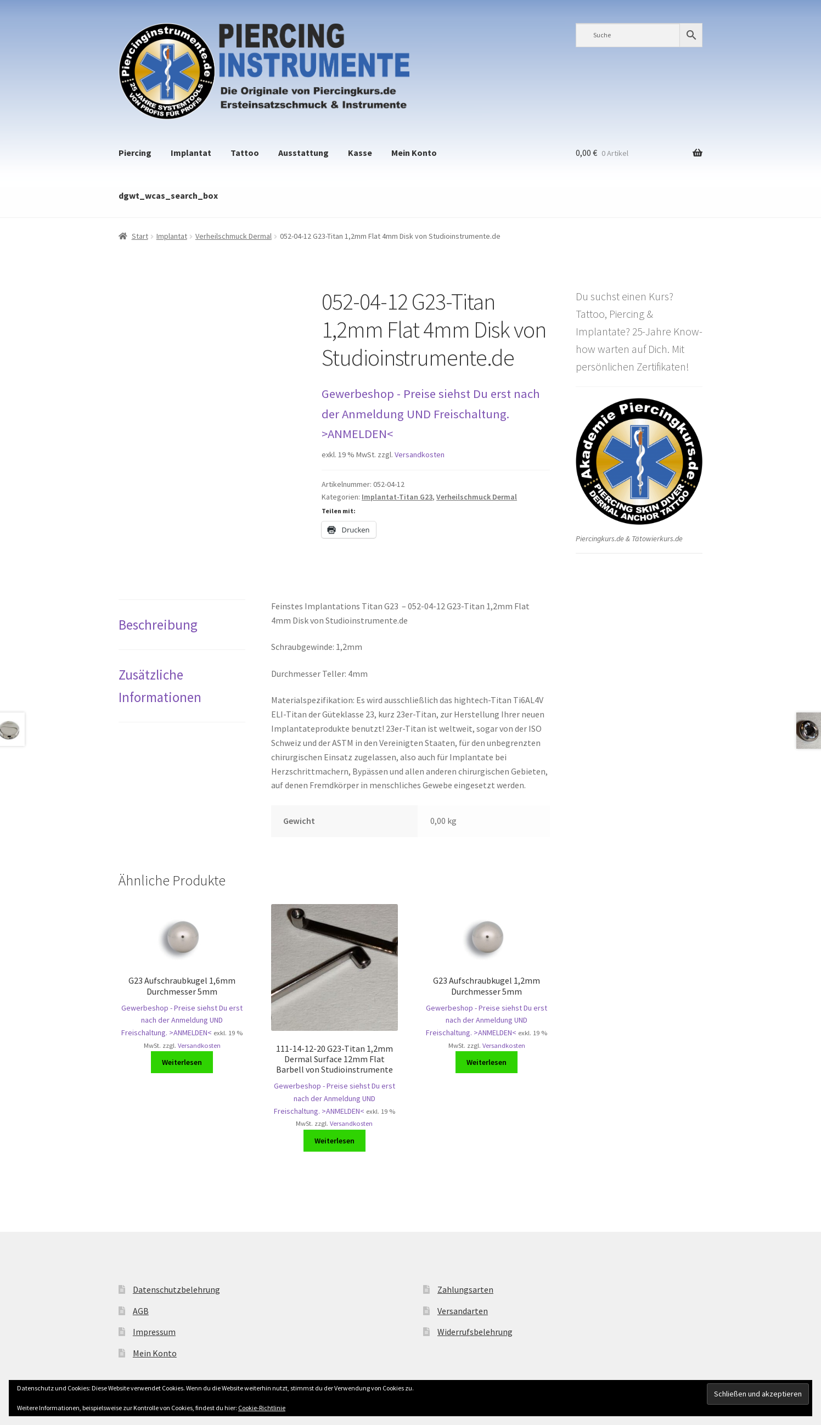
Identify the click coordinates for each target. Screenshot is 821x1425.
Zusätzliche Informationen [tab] (160, 685)
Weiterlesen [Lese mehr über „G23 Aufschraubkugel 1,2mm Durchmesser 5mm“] (486, 1062)
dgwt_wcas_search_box (168, 195)
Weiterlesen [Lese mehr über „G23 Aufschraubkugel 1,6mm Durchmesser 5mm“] (182, 1062)
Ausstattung (303, 152)
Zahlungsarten (465, 1289)
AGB (141, 1310)
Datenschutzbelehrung (176, 1289)
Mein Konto (414, 152)
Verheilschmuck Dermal (233, 236)
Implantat (191, 152)
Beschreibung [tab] (158, 624)
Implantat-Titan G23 (397, 497)
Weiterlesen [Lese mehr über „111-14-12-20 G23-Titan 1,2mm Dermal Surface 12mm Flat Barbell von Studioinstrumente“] (334, 1141)
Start (140, 236)
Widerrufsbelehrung (475, 1331)
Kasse (360, 152)
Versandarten (462, 1310)
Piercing (135, 152)
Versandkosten (420, 454)
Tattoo (244, 152)
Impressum (154, 1331)
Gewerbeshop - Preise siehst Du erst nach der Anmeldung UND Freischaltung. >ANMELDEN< (431, 413)
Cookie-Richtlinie (261, 1408)
